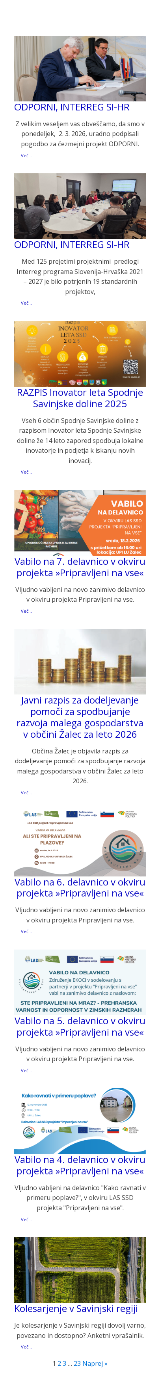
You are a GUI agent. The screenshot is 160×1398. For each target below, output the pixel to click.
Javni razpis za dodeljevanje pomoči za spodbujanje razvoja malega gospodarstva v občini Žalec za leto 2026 (80, 717)
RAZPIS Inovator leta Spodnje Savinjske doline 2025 (80, 398)
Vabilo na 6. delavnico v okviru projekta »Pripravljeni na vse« (80, 887)
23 (77, 1363)
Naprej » (95, 1363)
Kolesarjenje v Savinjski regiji (76, 1308)
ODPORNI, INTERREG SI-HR (72, 107)
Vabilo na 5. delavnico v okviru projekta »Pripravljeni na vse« (80, 1026)
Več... (26, 155)
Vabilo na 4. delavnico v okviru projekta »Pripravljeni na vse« (80, 1165)
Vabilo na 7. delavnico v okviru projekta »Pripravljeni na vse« (80, 567)
